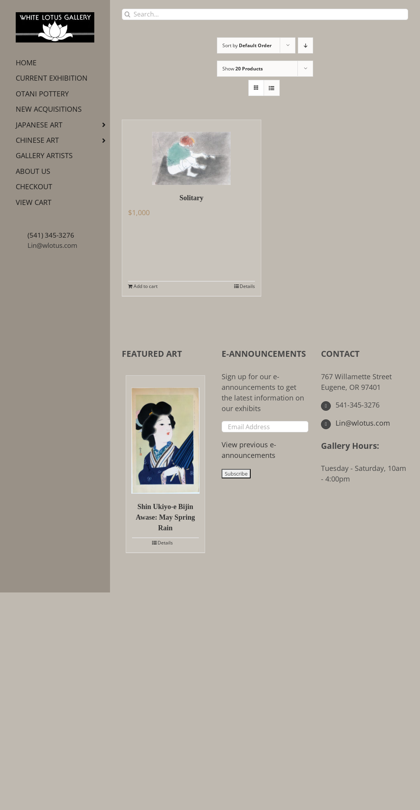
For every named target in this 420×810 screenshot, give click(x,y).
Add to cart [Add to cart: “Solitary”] (146, 286)
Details (247, 286)
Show (242, 68)
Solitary (192, 198)
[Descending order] (305, 45)
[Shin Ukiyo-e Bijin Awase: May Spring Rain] (165, 435)
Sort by (246, 45)
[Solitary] (191, 152)
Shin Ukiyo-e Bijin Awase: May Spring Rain (165, 517)
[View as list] (271, 88)
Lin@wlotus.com (52, 245)
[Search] (127, 14)
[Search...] (265, 14)
